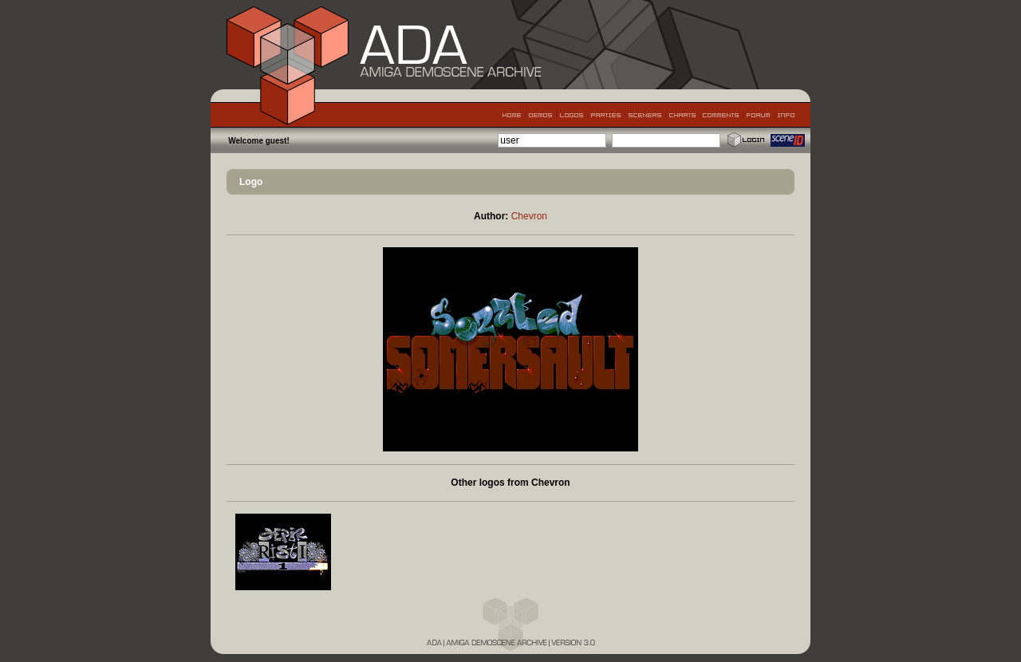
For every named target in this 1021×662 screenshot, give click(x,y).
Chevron (529, 216)
